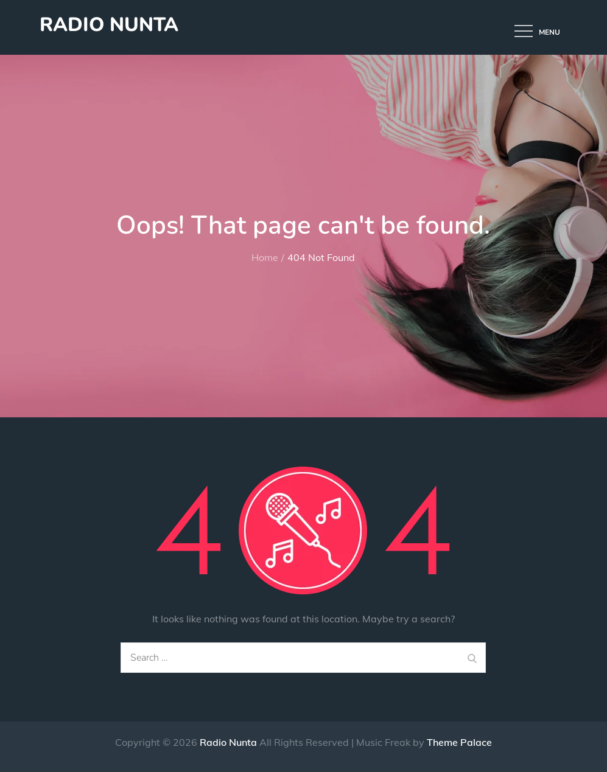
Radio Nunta (109, 25)
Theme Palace (459, 742)
